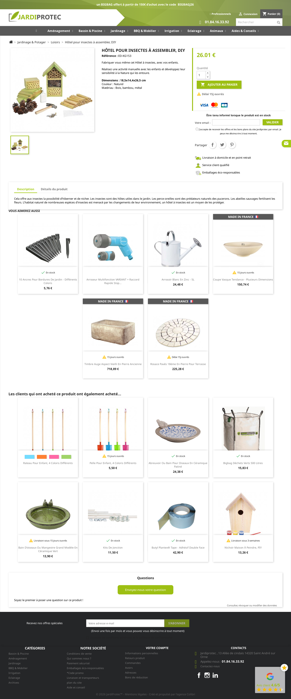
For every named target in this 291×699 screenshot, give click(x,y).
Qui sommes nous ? (79, 658)
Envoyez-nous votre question (145, 590)
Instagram (207, 675)
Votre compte (157, 648)
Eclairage (14, 677)
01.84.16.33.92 (214, 22)
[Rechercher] (259, 22)
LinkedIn (215, 675)
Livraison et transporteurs (83, 677)
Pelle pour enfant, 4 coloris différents (113, 463)
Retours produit (135, 658)
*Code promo (75, 673)
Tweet (222, 144)
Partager (212, 144)
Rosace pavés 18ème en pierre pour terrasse (178, 364)
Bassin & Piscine (19, 653)
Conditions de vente (79, 653)
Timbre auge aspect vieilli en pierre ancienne (113, 364)
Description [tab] (25, 189)
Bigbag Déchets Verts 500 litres (243, 463)
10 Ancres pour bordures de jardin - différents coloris (48, 281)
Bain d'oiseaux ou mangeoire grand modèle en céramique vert (48, 549)
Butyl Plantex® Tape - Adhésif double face (178, 547)
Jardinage (15, 663)
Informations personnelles (141, 653)
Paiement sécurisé (78, 663)
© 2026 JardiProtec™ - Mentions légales (121, 694)
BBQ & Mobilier (18, 668)
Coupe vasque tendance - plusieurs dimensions (243, 279)
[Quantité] (201, 75)
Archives (14, 682)
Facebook (199, 675)
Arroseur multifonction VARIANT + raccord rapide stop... (112, 281)
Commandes (133, 663)
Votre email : (202, 122)
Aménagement (18, 658)
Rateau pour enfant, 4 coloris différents (48, 463)
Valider (272, 122)
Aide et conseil (76, 687)
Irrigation (14, 673)
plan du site (74, 682)
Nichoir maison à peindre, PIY (243, 547)
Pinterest (232, 144)
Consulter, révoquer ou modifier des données (252, 605)
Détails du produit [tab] (54, 189)
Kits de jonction (113, 547)
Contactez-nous (210, 666)
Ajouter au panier (219, 84)
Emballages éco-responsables (85, 668)
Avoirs (129, 667)
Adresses (130, 672)
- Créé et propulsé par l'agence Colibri (171, 694)
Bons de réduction (136, 677)
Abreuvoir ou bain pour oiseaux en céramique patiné (178, 464)
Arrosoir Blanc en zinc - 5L (178, 279)
